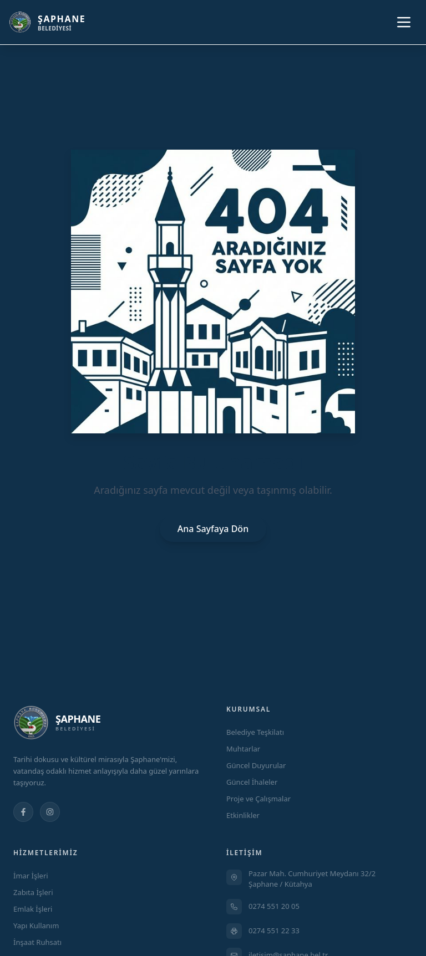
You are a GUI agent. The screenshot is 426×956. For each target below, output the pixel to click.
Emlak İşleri (32, 909)
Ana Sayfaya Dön (213, 529)
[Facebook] (23, 812)
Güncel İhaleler (251, 782)
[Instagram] (50, 812)
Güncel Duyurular (256, 765)
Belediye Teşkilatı (255, 732)
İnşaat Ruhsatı (37, 942)
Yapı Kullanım (36, 926)
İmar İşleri (30, 876)
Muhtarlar (243, 749)
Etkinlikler (243, 815)
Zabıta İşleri (33, 892)
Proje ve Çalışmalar (258, 799)
